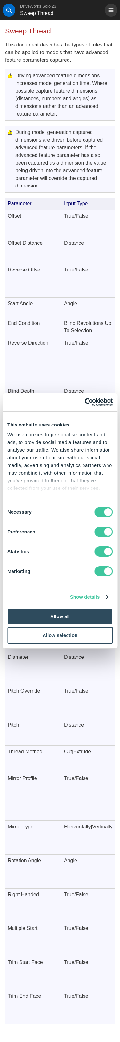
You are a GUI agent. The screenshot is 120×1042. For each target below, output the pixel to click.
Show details (85, 597)
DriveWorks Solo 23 (38, 6)
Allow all (60, 616)
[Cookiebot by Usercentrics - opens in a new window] (85, 402)
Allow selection (60, 635)
